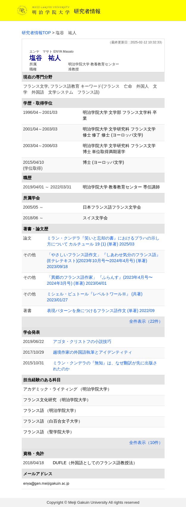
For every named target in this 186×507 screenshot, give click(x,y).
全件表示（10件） (146, 442)
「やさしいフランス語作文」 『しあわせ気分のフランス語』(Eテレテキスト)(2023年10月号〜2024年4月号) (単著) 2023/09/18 (104, 260)
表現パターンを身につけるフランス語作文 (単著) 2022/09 (101, 310)
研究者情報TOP (36, 32)
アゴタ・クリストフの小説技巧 (82, 341)
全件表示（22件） (146, 321)
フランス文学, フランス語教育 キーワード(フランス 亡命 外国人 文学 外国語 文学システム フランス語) (90, 89)
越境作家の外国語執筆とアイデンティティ (92, 352)
